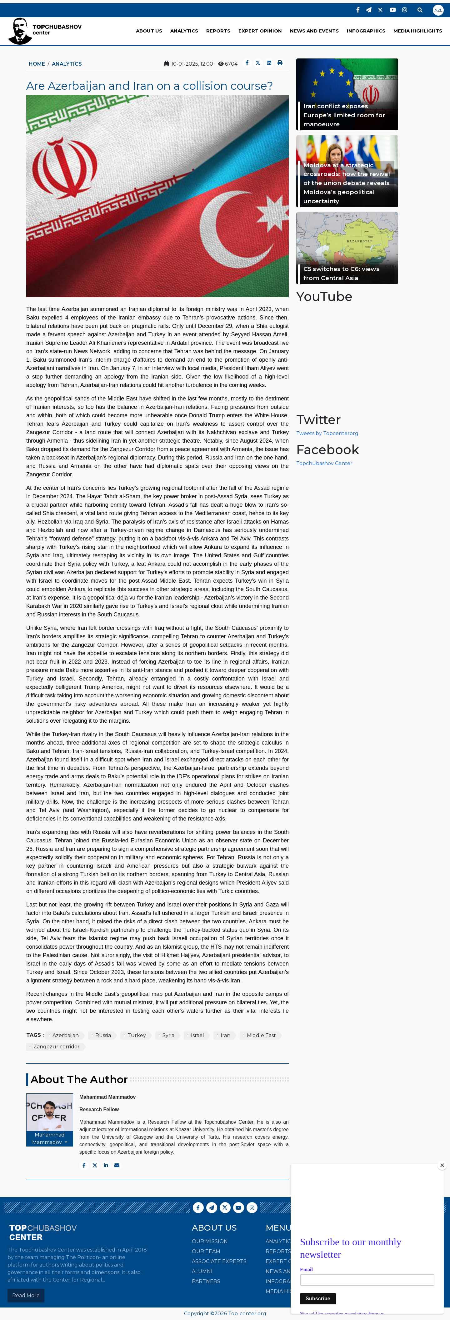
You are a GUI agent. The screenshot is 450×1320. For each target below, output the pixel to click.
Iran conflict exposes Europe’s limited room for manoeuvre (344, 115)
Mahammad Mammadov (48, 1138)
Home (37, 64)
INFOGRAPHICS (366, 31)
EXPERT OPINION (260, 31)
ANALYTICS (184, 31)
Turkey (137, 1035)
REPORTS (218, 31)
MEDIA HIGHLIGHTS (417, 31)
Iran (225, 1035)
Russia (103, 1035)
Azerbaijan (65, 1035)
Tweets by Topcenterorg (327, 433)
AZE (438, 10)
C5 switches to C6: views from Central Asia (341, 273)
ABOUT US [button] (149, 31)
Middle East (261, 1035)
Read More (26, 1295)
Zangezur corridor (56, 1047)
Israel (197, 1035)
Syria (168, 1035)
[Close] (442, 1165)
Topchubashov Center (324, 463)
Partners (206, 1281)
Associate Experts (219, 1261)
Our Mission (210, 1241)
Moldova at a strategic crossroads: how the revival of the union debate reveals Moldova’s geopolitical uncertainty (346, 183)
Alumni (202, 1271)
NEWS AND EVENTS (314, 31)
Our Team (206, 1251)
